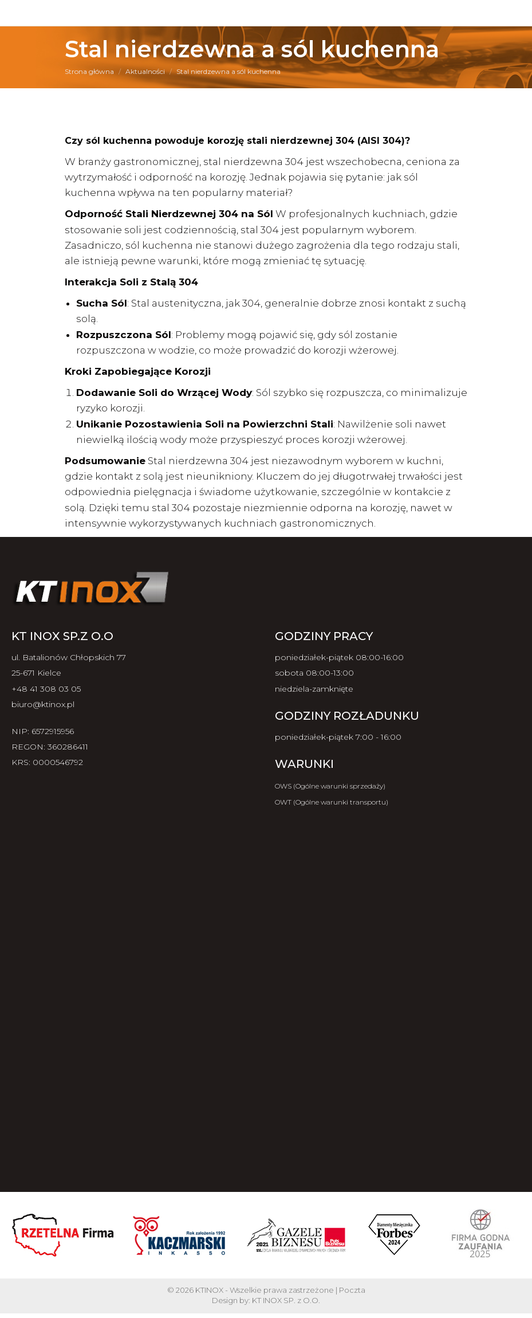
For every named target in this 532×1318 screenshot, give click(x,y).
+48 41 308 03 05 (46, 689)
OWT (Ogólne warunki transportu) (331, 802)
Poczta (352, 1290)
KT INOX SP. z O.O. (286, 1300)
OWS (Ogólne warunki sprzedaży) (330, 786)
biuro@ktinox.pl (42, 704)
